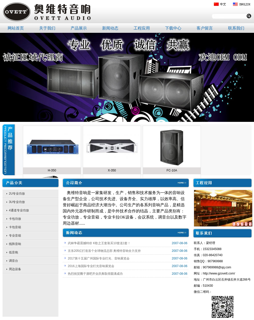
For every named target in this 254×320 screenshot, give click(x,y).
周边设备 (15, 269)
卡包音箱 (15, 227)
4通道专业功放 (19, 210)
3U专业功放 (17, 202)
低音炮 (13, 252)
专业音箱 (15, 235)
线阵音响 (15, 244)
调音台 (13, 261)
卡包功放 (15, 219)
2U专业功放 (17, 193)
